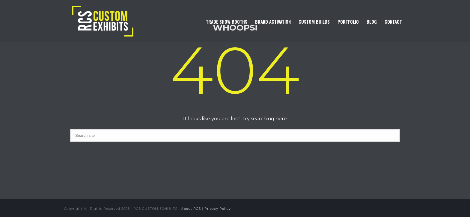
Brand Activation (273, 21)
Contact (393, 21)
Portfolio (348, 21)
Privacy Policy (217, 209)
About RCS (191, 209)
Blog (372, 21)
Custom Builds (314, 21)
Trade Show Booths (226, 21)
